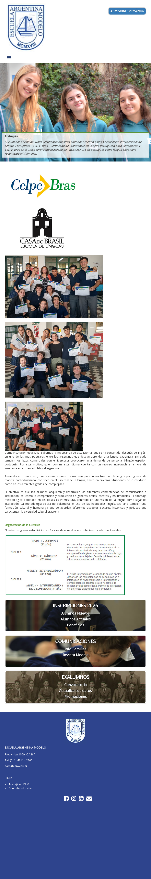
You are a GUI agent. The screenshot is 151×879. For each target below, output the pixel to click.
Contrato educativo (21, 788)
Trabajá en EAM (19, 784)
